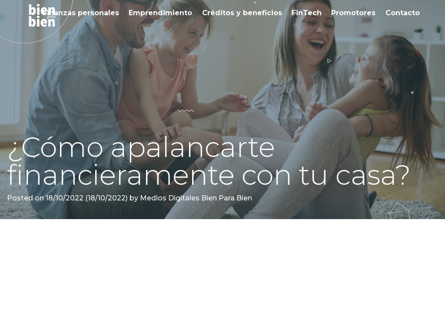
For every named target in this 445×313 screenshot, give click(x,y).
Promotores (353, 13)
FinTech (307, 13)
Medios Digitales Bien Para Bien (195, 198)
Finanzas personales (81, 13)
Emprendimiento (160, 13)
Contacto (402, 13)
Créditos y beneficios (242, 13)
